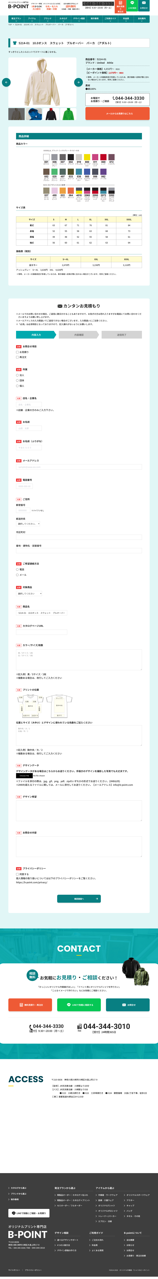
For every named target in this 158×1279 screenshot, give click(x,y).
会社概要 (131, 1242)
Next (78, 82)
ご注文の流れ (98, 1242)
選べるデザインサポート (68, 1242)
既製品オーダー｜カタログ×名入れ (73, 1197)
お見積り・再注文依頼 (137, 1257)
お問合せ (131, 1252)
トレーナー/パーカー (108, 1218)
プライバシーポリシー (35, 1272)
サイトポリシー (14, 1272)
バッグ (128, 1213)
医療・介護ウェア (106, 1202)
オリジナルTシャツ (107, 1207)
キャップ (129, 1207)
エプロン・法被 (105, 1223)
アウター (129, 1202)
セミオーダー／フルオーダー (70, 1207)
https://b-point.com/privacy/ (31, 882)
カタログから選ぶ (19, 1190)
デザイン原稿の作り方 (67, 1252)
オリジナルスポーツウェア (137, 1197)
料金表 (95, 1247)
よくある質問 (98, 1252)
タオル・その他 (132, 1218)
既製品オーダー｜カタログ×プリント (74, 1202)
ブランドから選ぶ (19, 1195)
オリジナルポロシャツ (108, 1213)
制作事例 (15, 1201)
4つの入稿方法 (64, 1247)
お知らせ (131, 1247)
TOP (10, 24)
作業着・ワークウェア (108, 1197)
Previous (6, 82)
